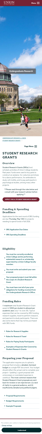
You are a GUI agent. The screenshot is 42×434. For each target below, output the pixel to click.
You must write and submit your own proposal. (20, 270)
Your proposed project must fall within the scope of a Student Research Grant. (21, 279)
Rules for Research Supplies (17, 331)
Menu (35, 3)
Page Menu (30, 146)
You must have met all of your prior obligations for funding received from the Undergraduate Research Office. (21, 289)
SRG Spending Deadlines (16, 235)
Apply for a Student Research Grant (21, 199)
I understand (22, 430)
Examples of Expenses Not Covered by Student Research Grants (21, 348)
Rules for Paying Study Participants (20, 342)
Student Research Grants (11, 140)
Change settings (7, 425)
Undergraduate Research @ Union (14, 138)
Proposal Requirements (15, 396)
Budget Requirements (15, 401)
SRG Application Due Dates (17, 229)
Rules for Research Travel (16, 336)
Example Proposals (13, 406)
